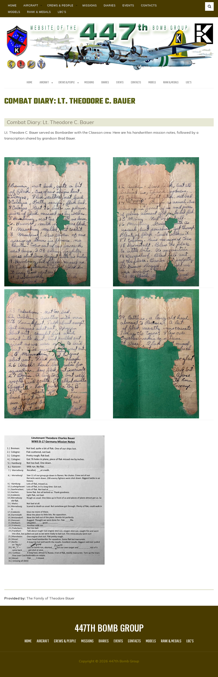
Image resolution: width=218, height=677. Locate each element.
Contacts (149, 5)
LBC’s (62, 11)
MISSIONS (89, 5)
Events (128, 5)
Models (14, 11)
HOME (12, 5)
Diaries (109, 5)
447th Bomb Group (109, 627)
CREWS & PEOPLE (60, 5)
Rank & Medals (39, 11)
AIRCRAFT (30, 5)
